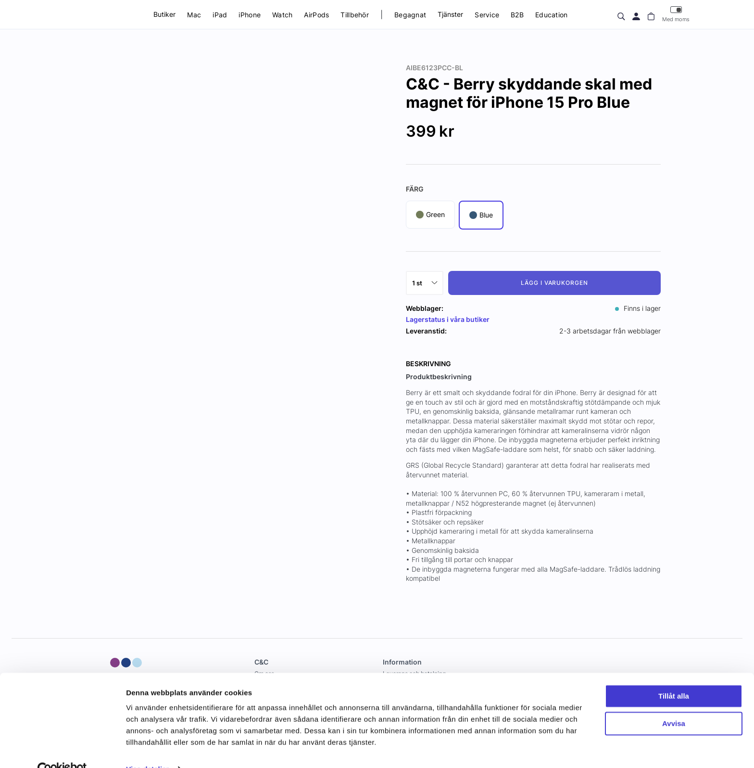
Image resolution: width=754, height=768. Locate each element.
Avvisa (673, 703)
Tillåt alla (673, 676)
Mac (194, 15)
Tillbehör (354, 15)
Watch (282, 15)
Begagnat (410, 15)
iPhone (250, 15)
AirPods (316, 15)
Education (551, 15)
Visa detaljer (147, 749)
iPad (220, 15)
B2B (517, 15)
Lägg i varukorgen (554, 282)
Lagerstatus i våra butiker (448, 319)
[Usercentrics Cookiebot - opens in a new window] (62, 749)
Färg (415, 189)
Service (487, 15)
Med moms (676, 14)
